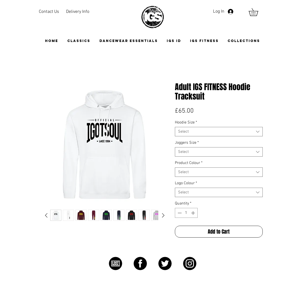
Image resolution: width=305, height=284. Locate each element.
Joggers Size (187, 142)
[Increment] (193, 213)
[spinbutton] (186, 213)
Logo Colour (186, 183)
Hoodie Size (186, 122)
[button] (243, 41)
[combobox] (219, 131)
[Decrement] (179, 213)
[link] (257, 12)
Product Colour (189, 163)
